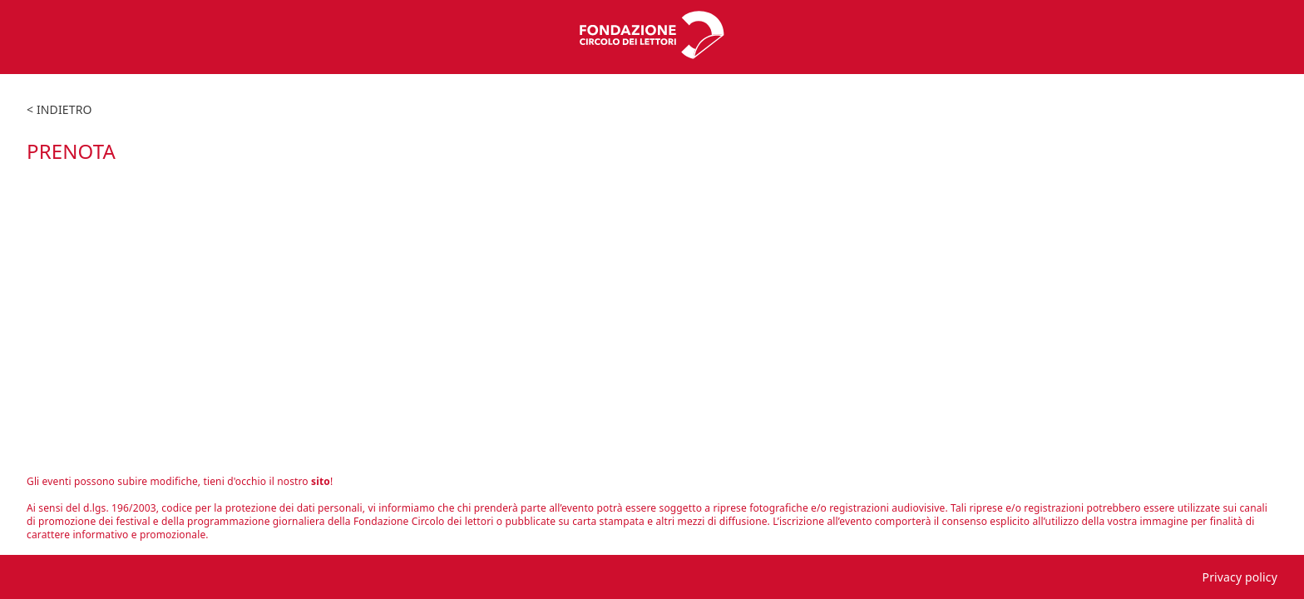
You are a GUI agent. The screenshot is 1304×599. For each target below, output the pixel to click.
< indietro (59, 109)
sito (320, 481)
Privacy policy (1240, 577)
